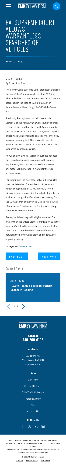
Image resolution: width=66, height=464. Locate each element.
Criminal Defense (33, 386)
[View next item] (23, 306)
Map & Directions (33, 364)
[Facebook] (23, 426)
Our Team (33, 379)
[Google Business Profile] (43, 426)
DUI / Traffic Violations (33, 392)
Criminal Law (25, 246)
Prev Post (16, 256)
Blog (33, 405)
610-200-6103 (33, 339)
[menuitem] (19, 460)
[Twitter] (29, 426)
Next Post (49, 256)
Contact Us (33, 411)
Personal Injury (33, 398)
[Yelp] (36, 426)
